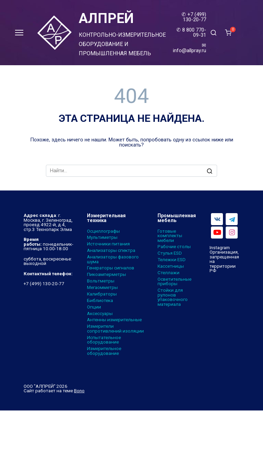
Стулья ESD (170, 253)
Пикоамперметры (106, 274)
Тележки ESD (172, 259)
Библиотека (100, 300)
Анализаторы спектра (111, 250)
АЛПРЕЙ (106, 18)
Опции (94, 307)
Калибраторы (102, 294)
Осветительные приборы (174, 281)
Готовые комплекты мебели (170, 236)
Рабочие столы (174, 246)
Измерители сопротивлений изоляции (115, 328)
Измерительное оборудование (104, 351)
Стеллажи (168, 272)
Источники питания (108, 244)
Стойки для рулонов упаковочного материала (173, 297)
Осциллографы (103, 231)
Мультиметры (102, 237)
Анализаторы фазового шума (113, 259)
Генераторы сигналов (110, 268)
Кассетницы (171, 266)
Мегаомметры (102, 287)
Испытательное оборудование (104, 340)
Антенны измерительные (114, 319)
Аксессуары (100, 313)
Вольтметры (100, 281)
